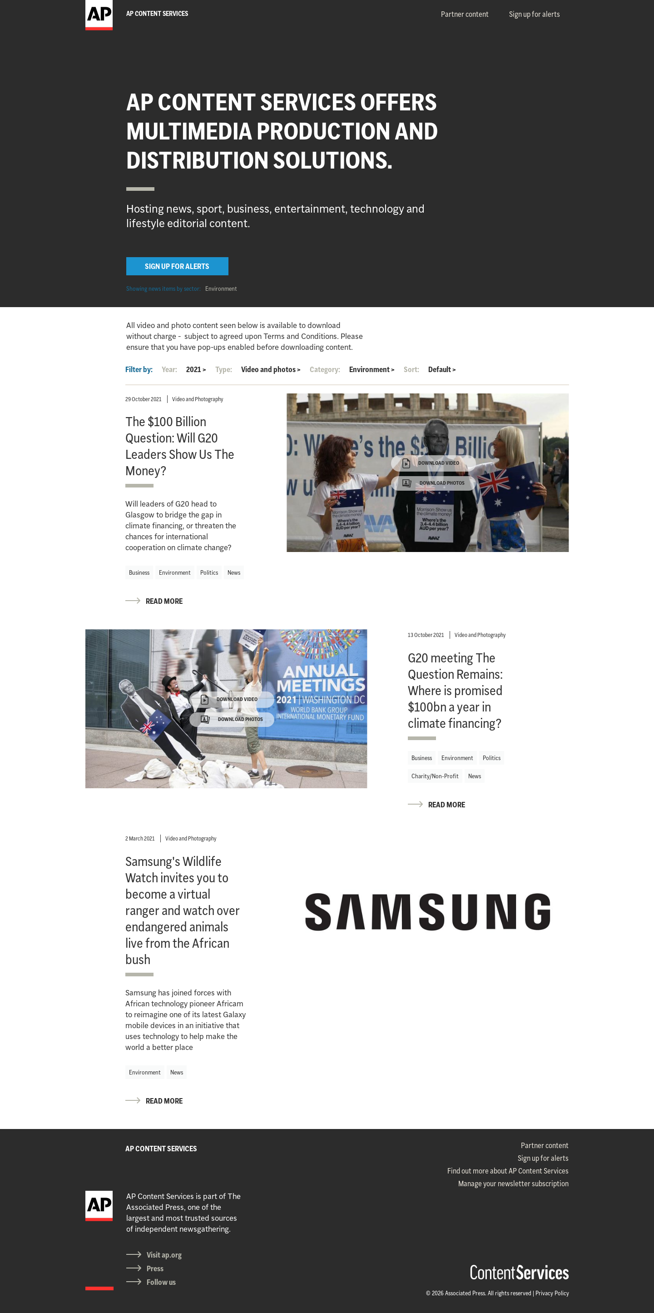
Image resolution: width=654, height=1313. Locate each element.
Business (139, 572)
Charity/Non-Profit (435, 776)
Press (155, 1268)
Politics (209, 572)
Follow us (161, 1282)
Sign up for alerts (534, 14)
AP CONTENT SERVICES (161, 1149)
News (234, 572)
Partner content (465, 14)
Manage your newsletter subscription (513, 1184)
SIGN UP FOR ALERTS (177, 266)
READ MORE (164, 601)
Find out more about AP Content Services (508, 1171)
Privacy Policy (552, 1293)
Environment (221, 288)
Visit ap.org (164, 1254)
